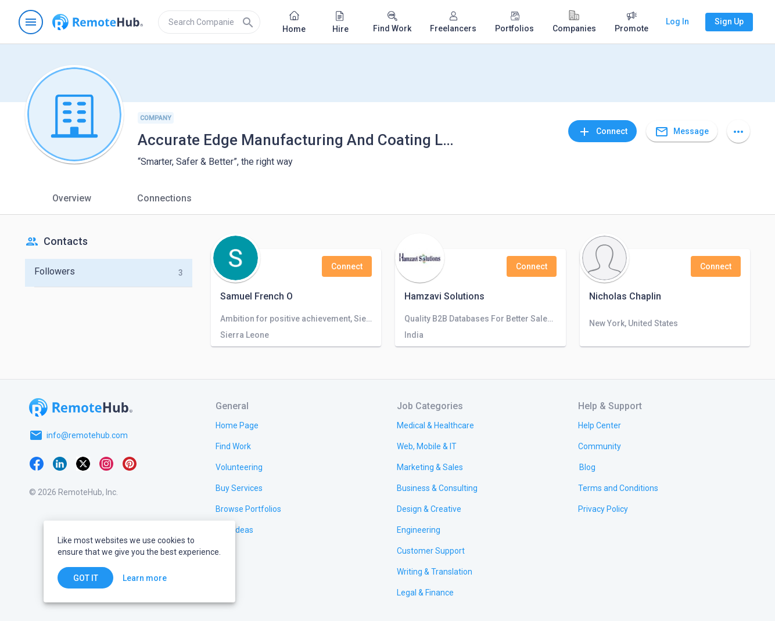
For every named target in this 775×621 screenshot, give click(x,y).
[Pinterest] (129, 463)
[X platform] (83, 463)
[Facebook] (36, 463)
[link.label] (599, 424)
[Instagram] (106, 463)
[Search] (248, 22)
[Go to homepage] (97, 22)
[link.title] (237, 424)
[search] (209, 22)
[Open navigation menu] (31, 22)
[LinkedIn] (59, 463)
